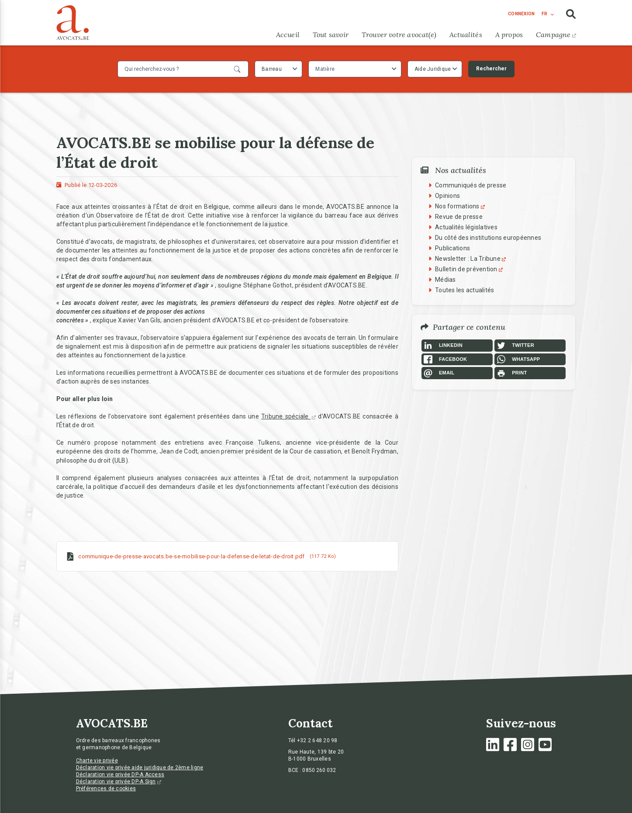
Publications (452, 248)
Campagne (556, 34)
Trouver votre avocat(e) (399, 34)
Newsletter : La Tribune (471, 258)
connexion (521, 13)
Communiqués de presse (470, 185)
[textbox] (326, 69)
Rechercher (491, 69)
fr (544, 13)
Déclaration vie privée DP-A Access (120, 774)
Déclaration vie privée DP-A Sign (118, 781)
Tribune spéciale (288, 416)
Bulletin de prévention (470, 269)
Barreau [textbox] (272, 69)
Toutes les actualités (464, 290)
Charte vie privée (97, 761)
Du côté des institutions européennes (488, 237)
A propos (509, 34)
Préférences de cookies (106, 788)
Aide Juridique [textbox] (432, 69)
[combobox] (278, 69)
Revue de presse (459, 216)
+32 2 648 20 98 (317, 740)
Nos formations (461, 206)
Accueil (288, 34)
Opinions (447, 195)
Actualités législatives (466, 227)
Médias (445, 279)
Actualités (465, 34)
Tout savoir (331, 34)
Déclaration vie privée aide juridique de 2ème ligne (140, 768)
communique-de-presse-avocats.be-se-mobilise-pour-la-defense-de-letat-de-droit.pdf (191, 556)
